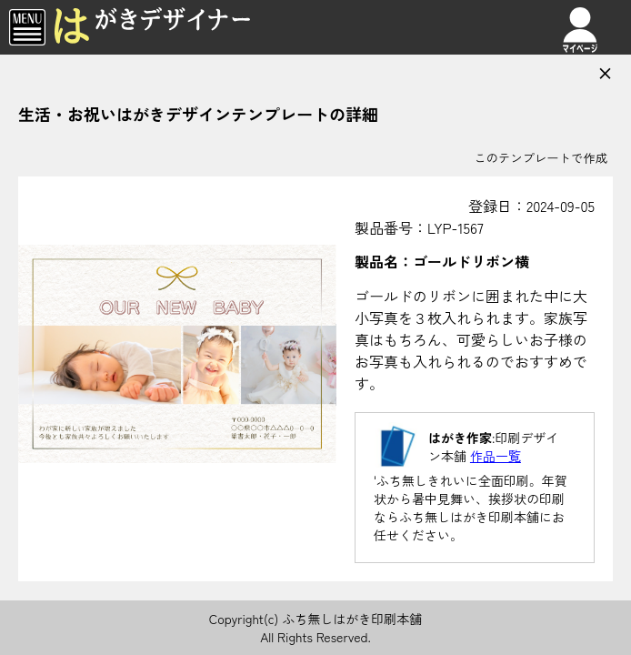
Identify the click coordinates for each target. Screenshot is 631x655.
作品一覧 (495, 456)
